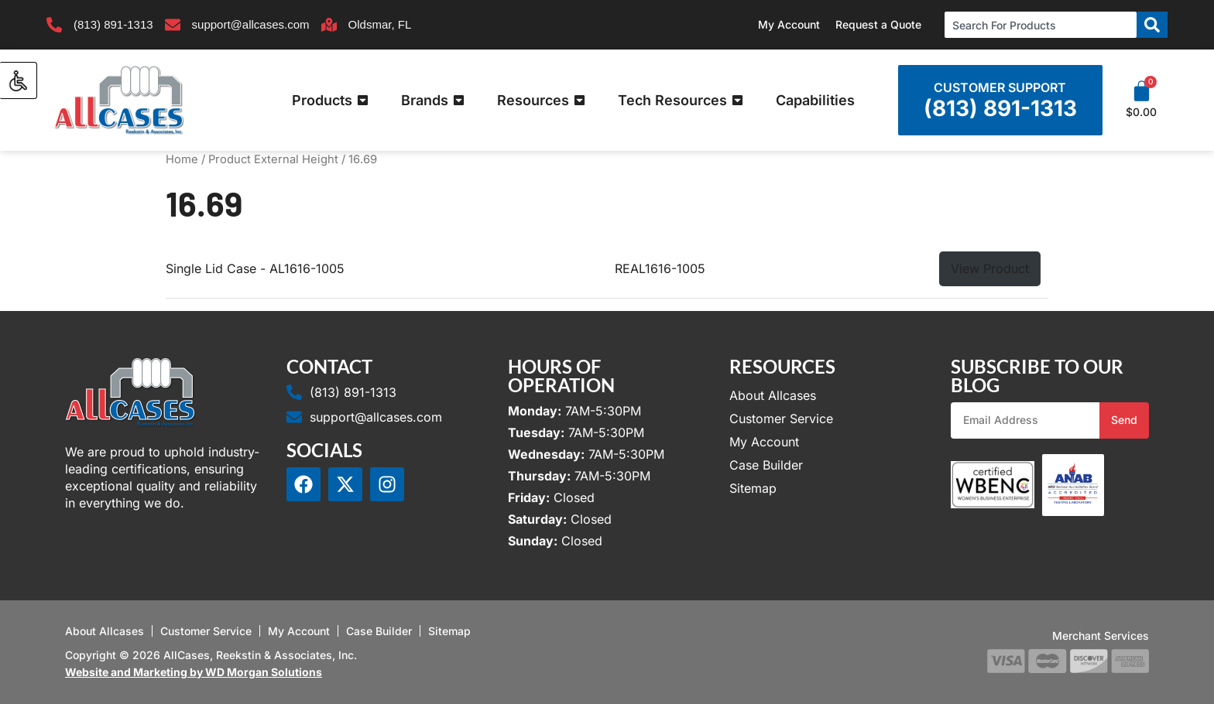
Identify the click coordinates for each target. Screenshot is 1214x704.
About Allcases (772, 395)
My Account (789, 24)
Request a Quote (878, 24)
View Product (990, 268)
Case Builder (766, 465)
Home (182, 159)
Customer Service (781, 418)
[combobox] (1041, 25)
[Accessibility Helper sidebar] (18, 80)
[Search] (1152, 25)
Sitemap (753, 488)
